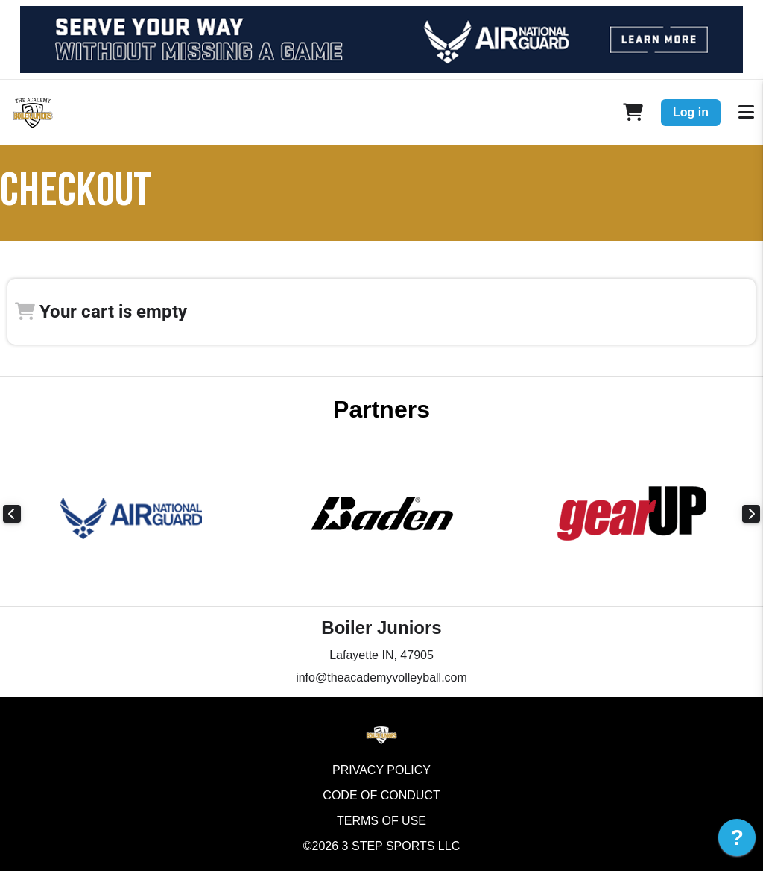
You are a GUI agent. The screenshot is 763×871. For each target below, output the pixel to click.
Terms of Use (381, 820)
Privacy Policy (381, 770)
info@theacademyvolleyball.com (381, 677)
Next (751, 514)
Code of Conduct (381, 795)
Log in (691, 112)
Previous (12, 514)
